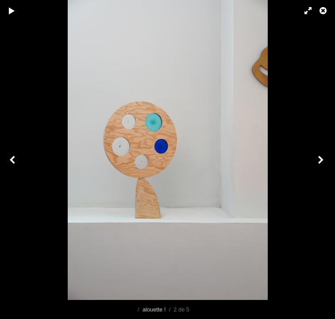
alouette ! (154, 309)
